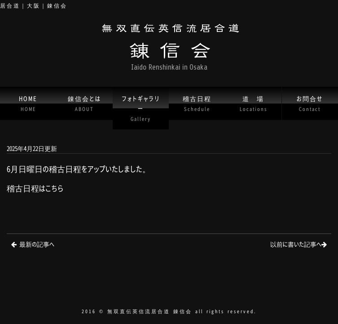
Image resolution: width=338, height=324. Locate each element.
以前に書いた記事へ (295, 244)
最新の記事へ (36, 244)
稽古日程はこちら (35, 188)
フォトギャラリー (141, 108)
